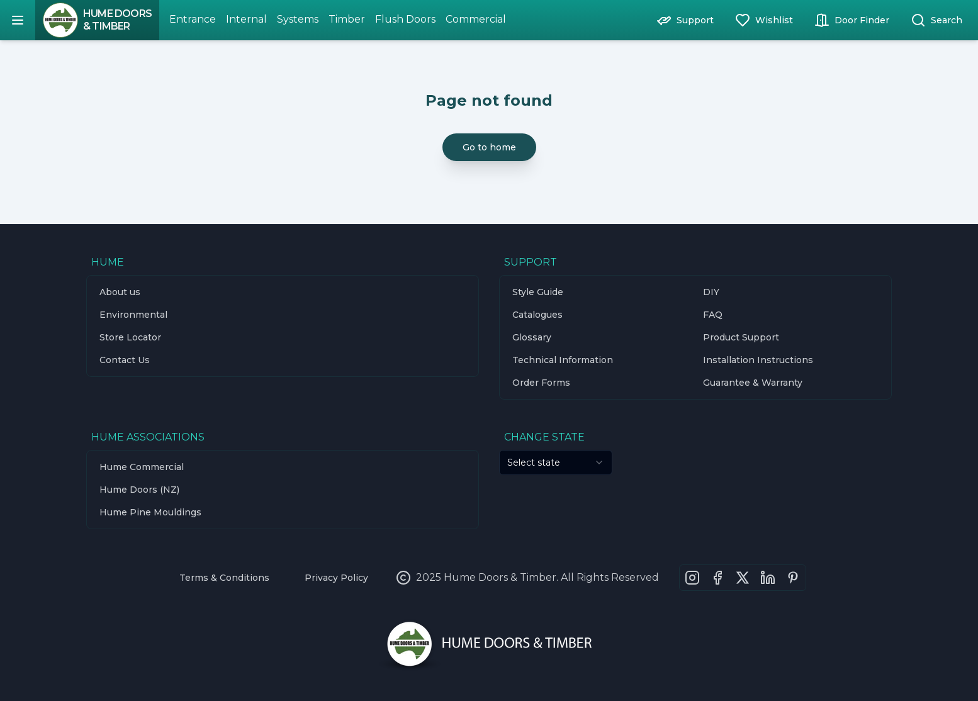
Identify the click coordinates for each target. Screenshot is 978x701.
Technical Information (562, 360)
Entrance (192, 19)
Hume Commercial (141, 467)
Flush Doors (405, 19)
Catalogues (537, 314)
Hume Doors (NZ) (139, 489)
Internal (246, 19)
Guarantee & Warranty (752, 382)
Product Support (741, 337)
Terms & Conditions (224, 577)
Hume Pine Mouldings (150, 512)
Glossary (531, 337)
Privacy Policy (336, 577)
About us (119, 292)
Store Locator (130, 337)
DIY (711, 292)
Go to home (489, 147)
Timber (347, 19)
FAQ (712, 314)
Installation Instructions (758, 360)
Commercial (476, 19)
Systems (297, 19)
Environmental (133, 314)
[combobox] (555, 462)
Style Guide (537, 292)
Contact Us (124, 360)
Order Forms (541, 382)
